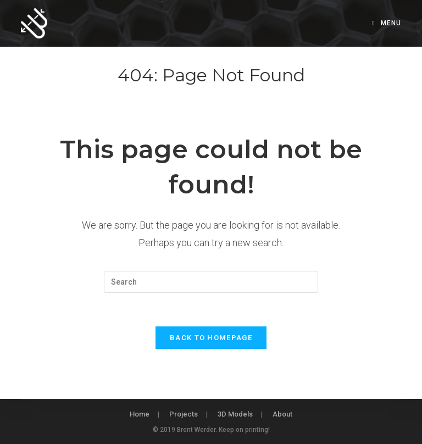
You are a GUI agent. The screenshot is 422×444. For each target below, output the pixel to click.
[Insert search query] (211, 282)
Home (139, 414)
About (282, 414)
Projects (183, 414)
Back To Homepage (211, 338)
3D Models (235, 414)
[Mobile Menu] (386, 23)
